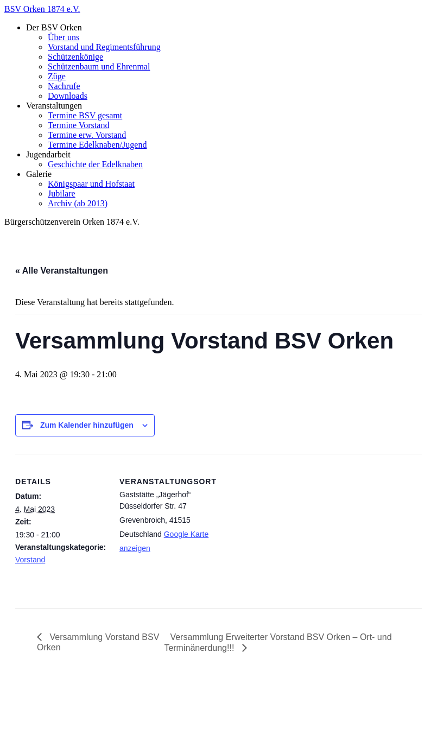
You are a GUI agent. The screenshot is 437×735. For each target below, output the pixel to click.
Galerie (39, 174)
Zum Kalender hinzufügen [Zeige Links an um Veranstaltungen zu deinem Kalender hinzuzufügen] (87, 425)
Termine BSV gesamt (85, 115)
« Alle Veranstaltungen (61, 270)
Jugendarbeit (48, 154)
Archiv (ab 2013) (77, 203)
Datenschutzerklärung (64, 721)
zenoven (241, 693)
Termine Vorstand (78, 125)
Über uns (63, 37)
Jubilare (61, 193)
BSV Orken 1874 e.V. (42, 9)
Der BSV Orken (54, 27)
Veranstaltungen (54, 105)
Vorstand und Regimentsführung (104, 47)
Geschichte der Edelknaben (95, 164)
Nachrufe (64, 86)
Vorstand (30, 559)
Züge (57, 76)
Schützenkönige (75, 56)
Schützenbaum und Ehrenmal (99, 66)
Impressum (45, 711)
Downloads (67, 95)
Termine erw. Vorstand (87, 135)
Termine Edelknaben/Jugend (97, 144)
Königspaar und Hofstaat (91, 183)
